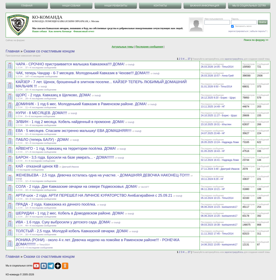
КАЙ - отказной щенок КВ (37, 166)
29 (26, 98)
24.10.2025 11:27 (210, 115)
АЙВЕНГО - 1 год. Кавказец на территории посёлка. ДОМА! (66, 148)
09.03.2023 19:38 (210, 224)
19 (26, 89)
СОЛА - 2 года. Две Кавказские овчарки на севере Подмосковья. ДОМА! (77, 187)
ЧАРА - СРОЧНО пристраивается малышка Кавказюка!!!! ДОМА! (71, 64)
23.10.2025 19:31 (210, 124)
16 (26, 234)
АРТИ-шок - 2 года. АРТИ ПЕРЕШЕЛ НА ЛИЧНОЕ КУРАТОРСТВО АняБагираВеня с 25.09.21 (94, 195)
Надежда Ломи (230, 142)
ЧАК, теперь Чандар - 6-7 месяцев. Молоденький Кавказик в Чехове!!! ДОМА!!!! (83, 73)
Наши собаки (39, 31)
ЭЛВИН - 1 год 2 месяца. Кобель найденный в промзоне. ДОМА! (70, 122)
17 (26, 152)
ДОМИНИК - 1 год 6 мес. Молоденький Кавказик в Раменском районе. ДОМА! (82, 104)
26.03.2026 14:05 (210, 66)
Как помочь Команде (60, 31)
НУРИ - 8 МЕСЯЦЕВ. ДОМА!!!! (42, 113)
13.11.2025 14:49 (210, 106)
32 (26, 143)
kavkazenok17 (230, 207)
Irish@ (131, 64)
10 (26, 190)
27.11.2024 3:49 (209, 169)
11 (26, 107)
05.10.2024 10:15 (210, 198)
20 (26, 216)
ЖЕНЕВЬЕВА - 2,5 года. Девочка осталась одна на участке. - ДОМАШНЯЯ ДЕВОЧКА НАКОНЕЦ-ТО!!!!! (103, 175)
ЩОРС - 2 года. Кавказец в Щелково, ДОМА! (54, 95)
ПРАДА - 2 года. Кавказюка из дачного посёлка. (56, 204)
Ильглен (226, 124)
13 (26, 208)
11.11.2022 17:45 (210, 233)
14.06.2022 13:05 (210, 244)
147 (27, 76)
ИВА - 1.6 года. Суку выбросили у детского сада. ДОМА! (63, 222)
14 (26, 125)
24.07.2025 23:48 (210, 133)
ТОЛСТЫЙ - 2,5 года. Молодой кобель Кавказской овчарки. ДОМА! (72, 231)
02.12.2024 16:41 (210, 160)
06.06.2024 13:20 (210, 215)
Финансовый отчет (83, 31)
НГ (223, 106)
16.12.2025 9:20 (209, 97)
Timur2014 (228, 66)
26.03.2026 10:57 (210, 75)
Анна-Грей (228, 75)
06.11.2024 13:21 (210, 189)
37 (26, 67)
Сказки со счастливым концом (49, 51)
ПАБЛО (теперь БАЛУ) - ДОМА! (43, 140)
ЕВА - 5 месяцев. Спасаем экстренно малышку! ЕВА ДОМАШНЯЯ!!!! (74, 131)
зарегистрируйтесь (233, 59)
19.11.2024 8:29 (209, 179)
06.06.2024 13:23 (210, 207)
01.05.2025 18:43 (210, 151)
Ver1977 (145, 187)
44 (26, 225)
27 (189, 58)
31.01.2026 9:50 (209, 86)
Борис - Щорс (228, 97)
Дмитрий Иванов (70, 166)
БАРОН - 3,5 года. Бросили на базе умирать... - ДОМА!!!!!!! (65, 157)
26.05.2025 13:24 (210, 142)
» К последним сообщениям (42, 67)
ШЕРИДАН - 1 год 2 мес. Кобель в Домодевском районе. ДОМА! (70, 213)
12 (26, 134)
